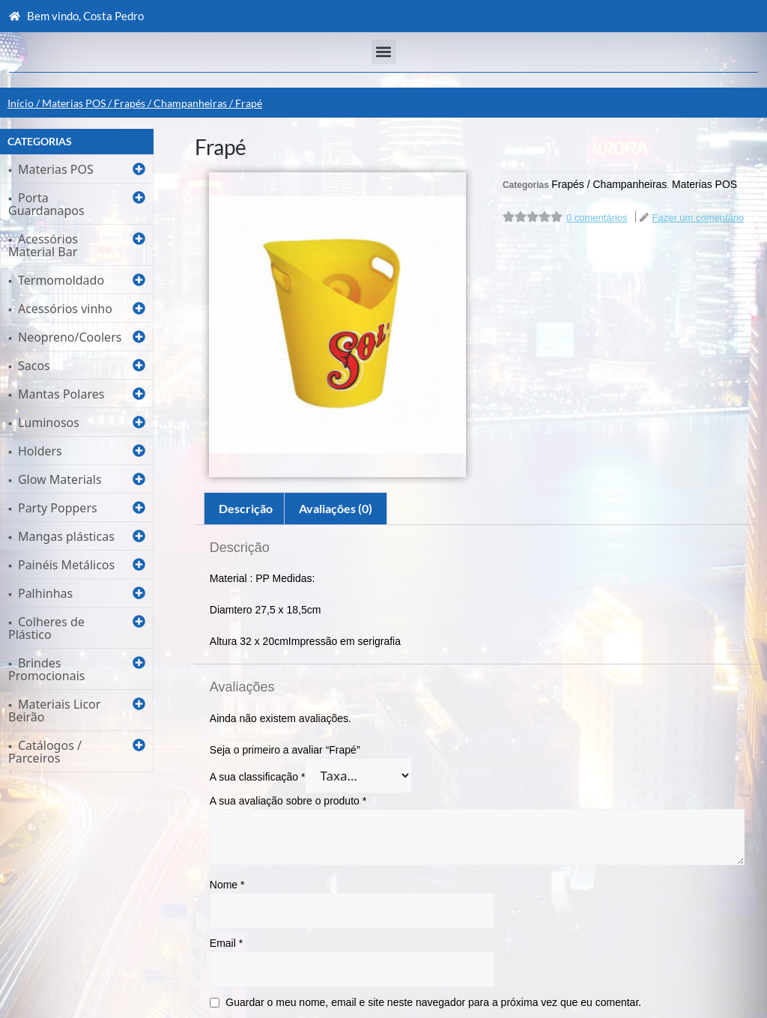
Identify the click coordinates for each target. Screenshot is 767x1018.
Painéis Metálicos (66, 565)
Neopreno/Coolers (69, 337)
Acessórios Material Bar (43, 245)
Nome (227, 885)
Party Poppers (57, 508)
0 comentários (597, 217)
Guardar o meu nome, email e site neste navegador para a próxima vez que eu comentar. (433, 1002)
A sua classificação (258, 777)
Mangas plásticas (66, 536)
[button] (384, 52)
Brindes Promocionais (46, 669)
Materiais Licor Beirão (54, 710)
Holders (40, 451)
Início (20, 103)
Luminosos (48, 422)
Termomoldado (61, 280)
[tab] (246, 508)
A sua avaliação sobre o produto (288, 801)
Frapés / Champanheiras (170, 103)
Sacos (34, 365)
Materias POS (74, 103)
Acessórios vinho (65, 308)
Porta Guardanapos (46, 204)
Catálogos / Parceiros (45, 751)
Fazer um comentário (698, 217)
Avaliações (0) (335, 508)
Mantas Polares (61, 394)
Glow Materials (60, 479)
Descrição (246, 508)
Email (226, 943)
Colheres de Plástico (46, 628)
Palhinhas (45, 593)
